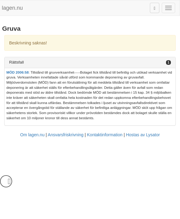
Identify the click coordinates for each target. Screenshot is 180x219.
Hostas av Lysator (143, 134)
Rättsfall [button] (16, 62)
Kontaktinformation (105, 134)
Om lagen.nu (32, 134)
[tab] (90, 62)
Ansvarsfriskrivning (65, 134)
